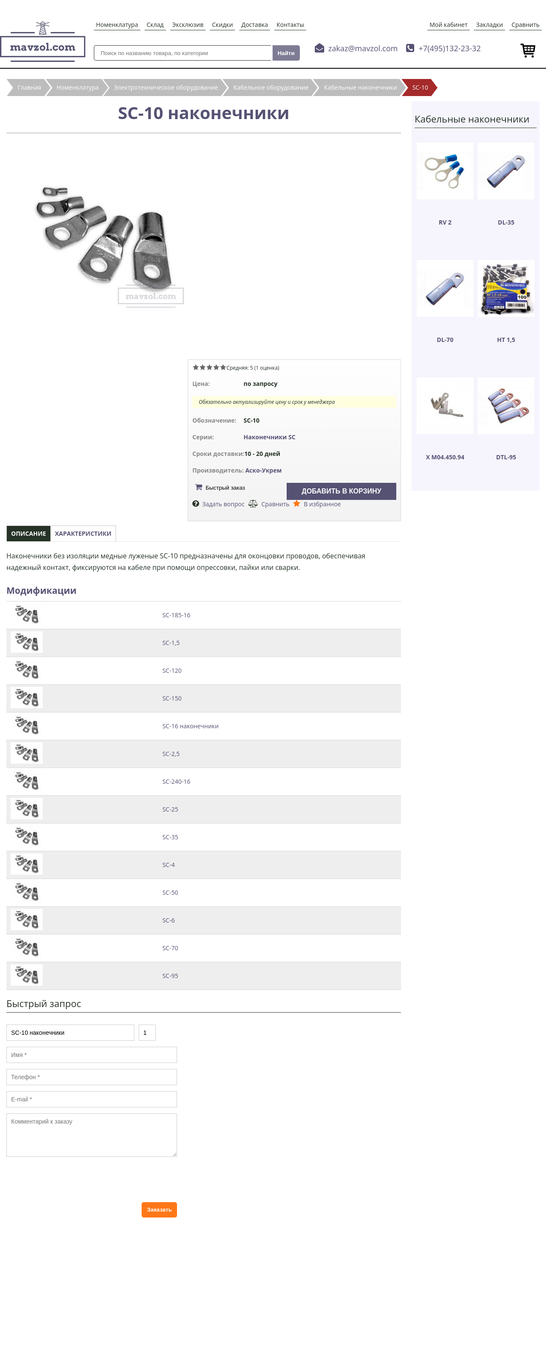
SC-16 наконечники (191, 726)
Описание (28, 533)
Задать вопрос (223, 504)
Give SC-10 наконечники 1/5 (195, 367)
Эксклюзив (187, 24)
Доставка (254, 24)
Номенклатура (117, 24)
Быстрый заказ (225, 488)
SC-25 (170, 809)
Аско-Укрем (263, 470)
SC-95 (170, 976)
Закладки (489, 24)
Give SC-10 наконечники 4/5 (216, 367)
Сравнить (525, 24)
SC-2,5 (171, 754)
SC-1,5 (171, 643)
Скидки (222, 24)
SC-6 (169, 920)
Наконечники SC (270, 437)
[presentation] (71, 1179)
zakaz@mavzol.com (363, 48)
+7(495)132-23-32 (449, 48)
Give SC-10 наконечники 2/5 (202, 367)
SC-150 (172, 698)
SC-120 (172, 670)
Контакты (290, 24)
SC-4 (169, 865)
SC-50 (170, 892)
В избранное (322, 504)
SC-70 (170, 948)
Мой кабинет (449, 24)
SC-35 (170, 837)
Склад (155, 24)
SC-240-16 (177, 781)
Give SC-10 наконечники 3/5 (209, 367)
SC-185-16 (177, 615)
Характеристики (83, 533)
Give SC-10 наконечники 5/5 (223, 367)
